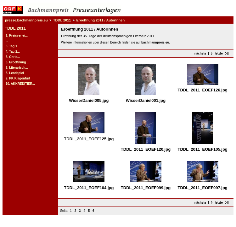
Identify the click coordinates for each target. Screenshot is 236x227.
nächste (200, 53)
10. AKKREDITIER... (20, 83)
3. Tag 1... (13, 46)
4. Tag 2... (13, 51)
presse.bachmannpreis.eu (26, 20)
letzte (219, 53)
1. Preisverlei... (17, 35)
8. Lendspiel (15, 73)
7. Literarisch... (17, 67)
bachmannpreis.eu (155, 42)
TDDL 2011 (62, 20)
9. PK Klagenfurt (18, 78)
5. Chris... (13, 57)
